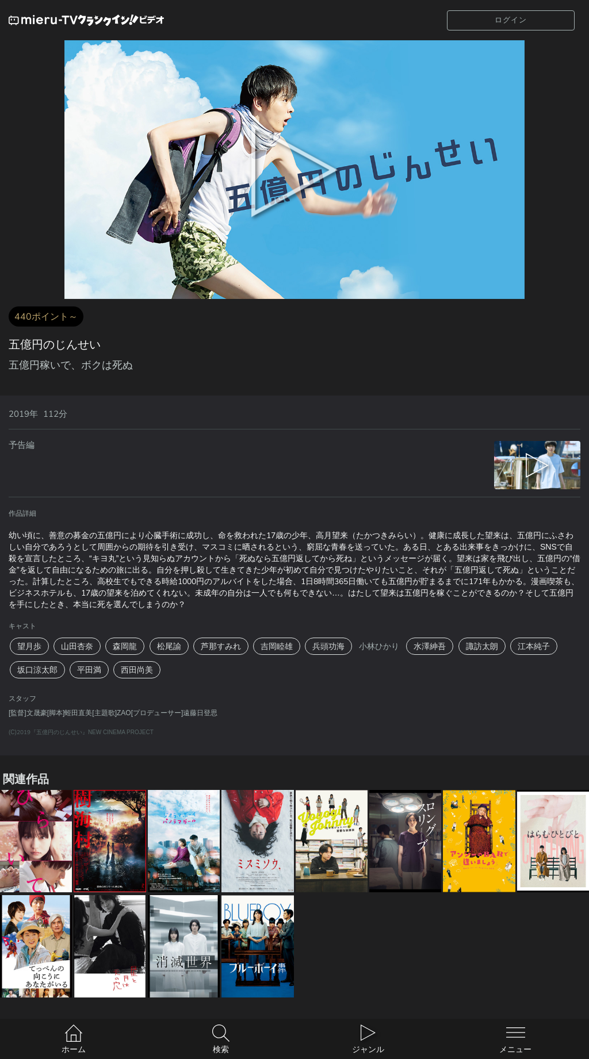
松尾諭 (169, 646)
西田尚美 (137, 669)
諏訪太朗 (482, 646)
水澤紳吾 (430, 646)
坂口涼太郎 (37, 669)
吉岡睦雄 (277, 646)
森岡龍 (125, 646)
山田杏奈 (77, 646)
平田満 (89, 669)
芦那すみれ (221, 646)
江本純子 (534, 646)
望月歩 (29, 646)
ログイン (511, 20)
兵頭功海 (328, 646)
